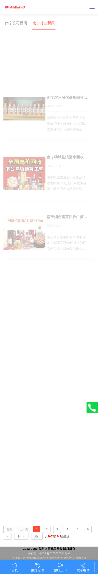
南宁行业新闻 (43, 23)
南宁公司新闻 (15, 23)
